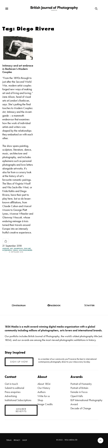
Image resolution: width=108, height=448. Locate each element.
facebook (54, 305)
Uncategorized (25, 250)
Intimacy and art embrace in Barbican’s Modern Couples (17, 69)
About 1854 (44, 384)
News (15, 250)
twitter (89, 305)
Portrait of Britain (79, 388)
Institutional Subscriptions (18, 400)
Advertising (11, 396)
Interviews (7, 250)
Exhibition (18, 248)
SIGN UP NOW (19, 361)
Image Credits (45, 404)
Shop (40, 400)
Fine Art (27, 248)
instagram (19, 305)
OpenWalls (76, 396)
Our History (44, 388)
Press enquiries (12, 392)
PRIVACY (17, 440)
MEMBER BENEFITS (21, 410)
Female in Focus (78, 392)
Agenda (5, 248)
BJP (11, 248)
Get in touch (11, 384)
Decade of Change (80, 408)
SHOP (24, 440)
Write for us (44, 396)
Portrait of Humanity (81, 384)
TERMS (8, 440)
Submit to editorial (14, 388)
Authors (42, 392)
